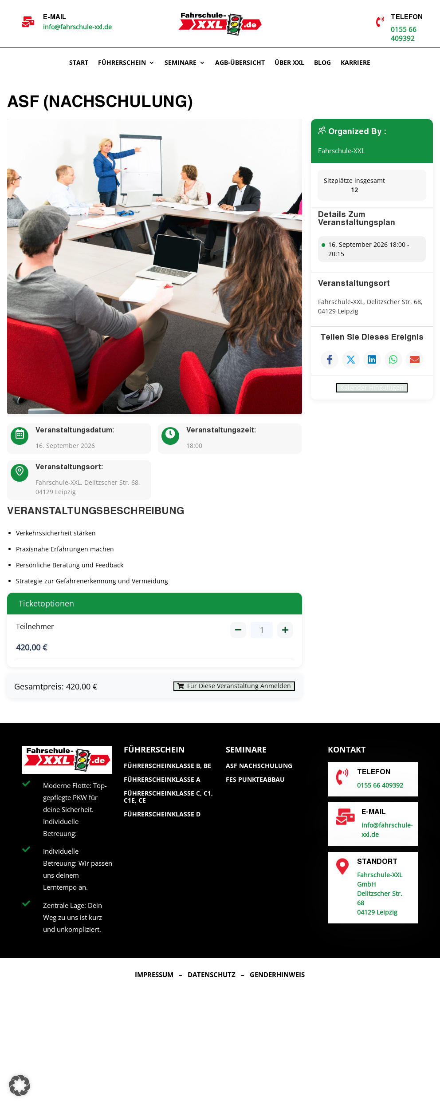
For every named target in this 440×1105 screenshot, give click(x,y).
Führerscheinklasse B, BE (167, 772)
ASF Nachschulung (259, 772)
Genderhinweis (277, 980)
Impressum (154, 980)
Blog (322, 63)
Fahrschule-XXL (343, 150)
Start (78, 63)
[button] (19, 1085)
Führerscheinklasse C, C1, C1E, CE (168, 803)
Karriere (355, 63)
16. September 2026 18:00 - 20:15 (368, 249)
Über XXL (289, 63)
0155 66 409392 (403, 34)
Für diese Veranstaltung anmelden (223, 689)
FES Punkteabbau (255, 785)
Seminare (180, 63)
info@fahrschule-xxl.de (77, 27)
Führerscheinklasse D (162, 820)
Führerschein (122, 63)
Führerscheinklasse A (162, 785)
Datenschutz (212, 980)
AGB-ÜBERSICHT (240, 63)
